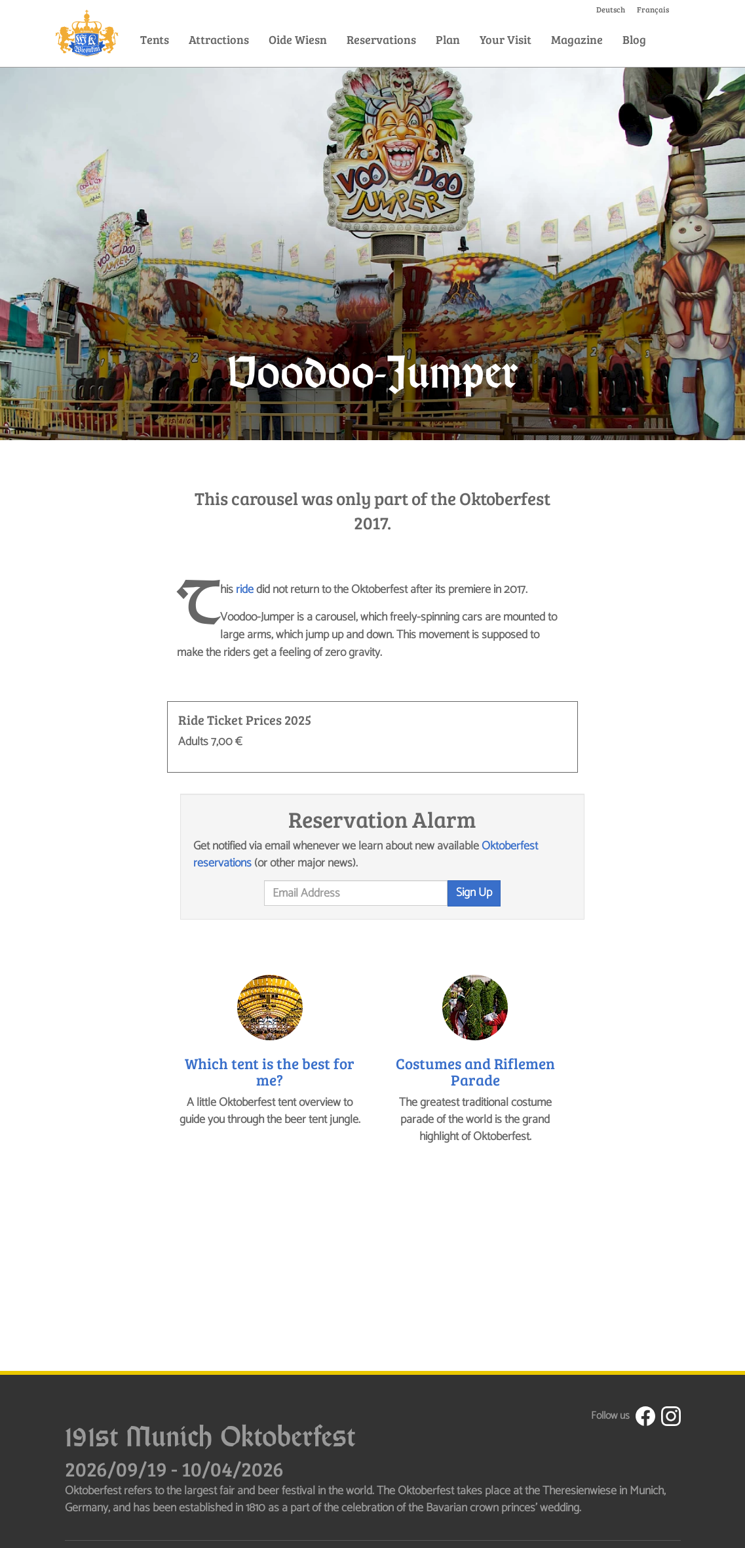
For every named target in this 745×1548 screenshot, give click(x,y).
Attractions (219, 39)
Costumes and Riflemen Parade (475, 1071)
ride (245, 590)
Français (653, 9)
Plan (448, 39)
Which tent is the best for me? (269, 1071)
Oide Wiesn (298, 39)
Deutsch (610, 9)
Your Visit (505, 39)
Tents (154, 39)
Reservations (381, 39)
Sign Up (474, 893)
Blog (634, 39)
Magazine (577, 39)
